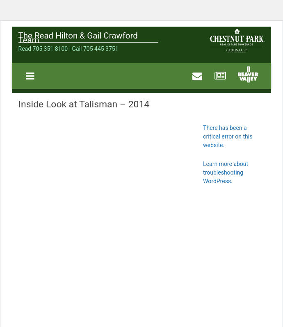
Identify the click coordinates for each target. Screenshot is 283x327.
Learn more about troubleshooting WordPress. (225, 172)
